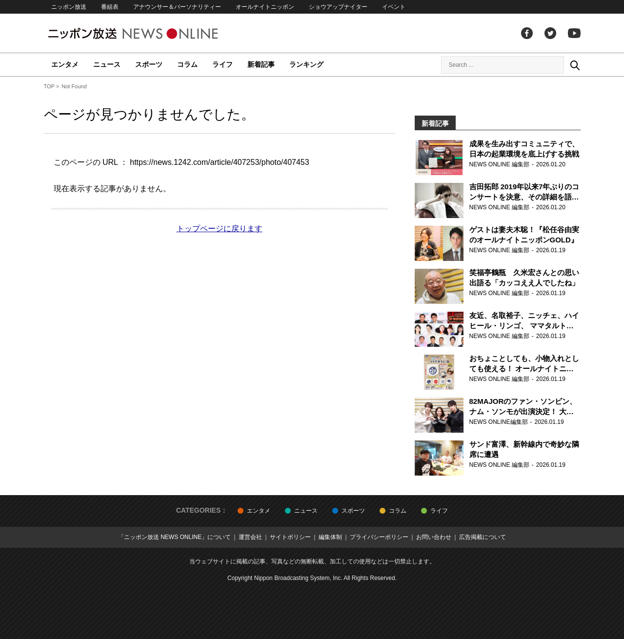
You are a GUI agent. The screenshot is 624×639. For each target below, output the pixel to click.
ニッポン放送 (68, 6)
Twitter (550, 33)
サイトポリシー (290, 537)
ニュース (107, 64)
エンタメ (65, 64)
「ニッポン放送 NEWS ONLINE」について (174, 537)
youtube (574, 33)
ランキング (306, 64)
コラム (187, 64)
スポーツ (148, 64)
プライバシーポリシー (379, 537)
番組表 (110, 6)
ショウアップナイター (338, 6)
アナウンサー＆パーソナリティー (177, 6)
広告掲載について (482, 537)
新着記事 (261, 64)
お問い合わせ (433, 537)
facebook (527, 33)
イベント (393, 6)
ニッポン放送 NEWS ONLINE (151, 33)
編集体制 (330, 537)
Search (575, 65)
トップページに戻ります (219, 228)
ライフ (222, 64)
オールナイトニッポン (265, 6)
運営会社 (250, 537)
